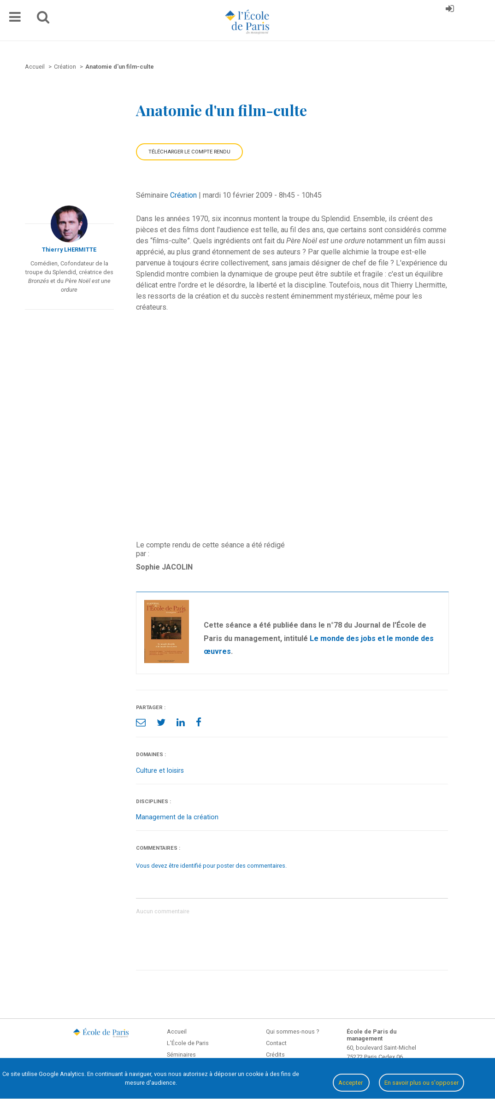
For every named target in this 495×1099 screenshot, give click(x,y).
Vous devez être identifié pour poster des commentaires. (211, 865)
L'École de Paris (188, 1043)
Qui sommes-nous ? (292, 1031)
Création (183, 195)
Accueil (177, 1031)
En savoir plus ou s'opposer (421, 1082)
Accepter (351, 1082)
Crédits (275, 1054)
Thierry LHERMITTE (69, 249)
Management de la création (177, 817)
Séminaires (181, 1054)
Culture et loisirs (160, 771)
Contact (276, 1043)
